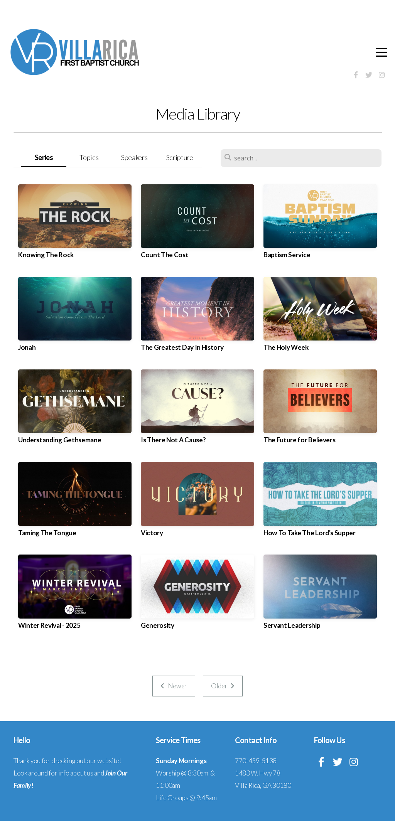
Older (223, 686)
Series (44, 157)
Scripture (179, 157)
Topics (88, 157)
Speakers (134, 157)
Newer (173, 686)
